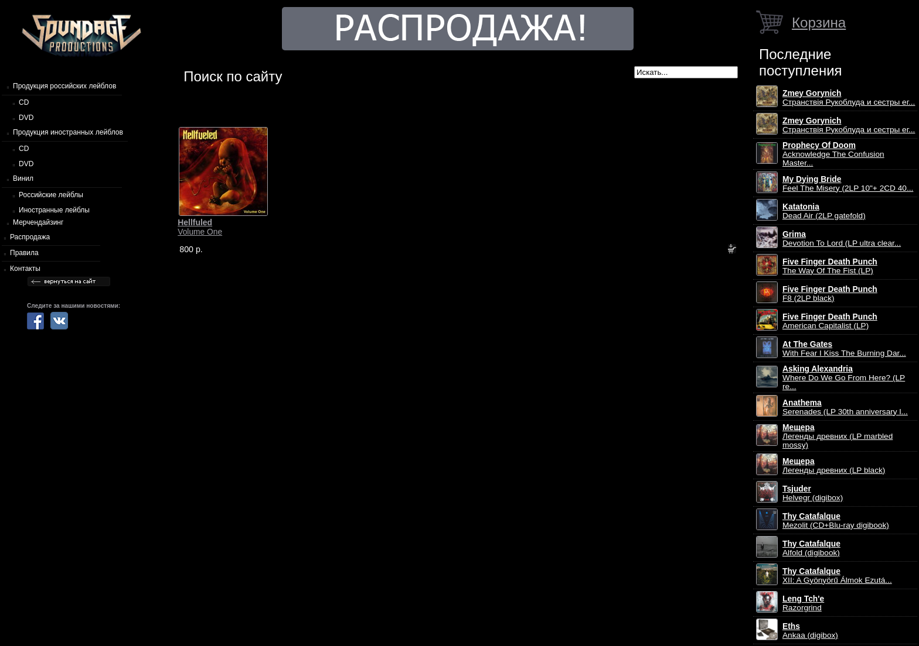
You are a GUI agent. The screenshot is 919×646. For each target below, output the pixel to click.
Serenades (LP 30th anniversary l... (845, 407)
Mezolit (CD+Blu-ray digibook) (835, 521)
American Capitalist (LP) (829, 321)
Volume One (200, 227)
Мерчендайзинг (38, 222)
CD (24, 102)
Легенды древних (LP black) (833, 466)
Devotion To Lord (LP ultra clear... (841, 239)
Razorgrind (803, 603)
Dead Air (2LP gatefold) (824, 211)
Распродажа (30, 237)
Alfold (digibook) (811, 548)
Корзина (819, 22)
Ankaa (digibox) (810, 631)
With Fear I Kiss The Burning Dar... (844, 349)
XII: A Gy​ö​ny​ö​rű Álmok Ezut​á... (837, 576)
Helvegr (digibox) (812, 493)
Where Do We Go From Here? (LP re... (843, 378)
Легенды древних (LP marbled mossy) (837, 436)
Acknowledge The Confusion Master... (833, 154)
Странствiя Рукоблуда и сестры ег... (848, 97)
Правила (24, 253)
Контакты (25, 268)
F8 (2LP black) (829, 294)
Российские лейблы (51, 195)
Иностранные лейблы (54, 210)
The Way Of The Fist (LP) (829, 266)
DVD (26, 118)
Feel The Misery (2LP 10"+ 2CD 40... (847, 184)
